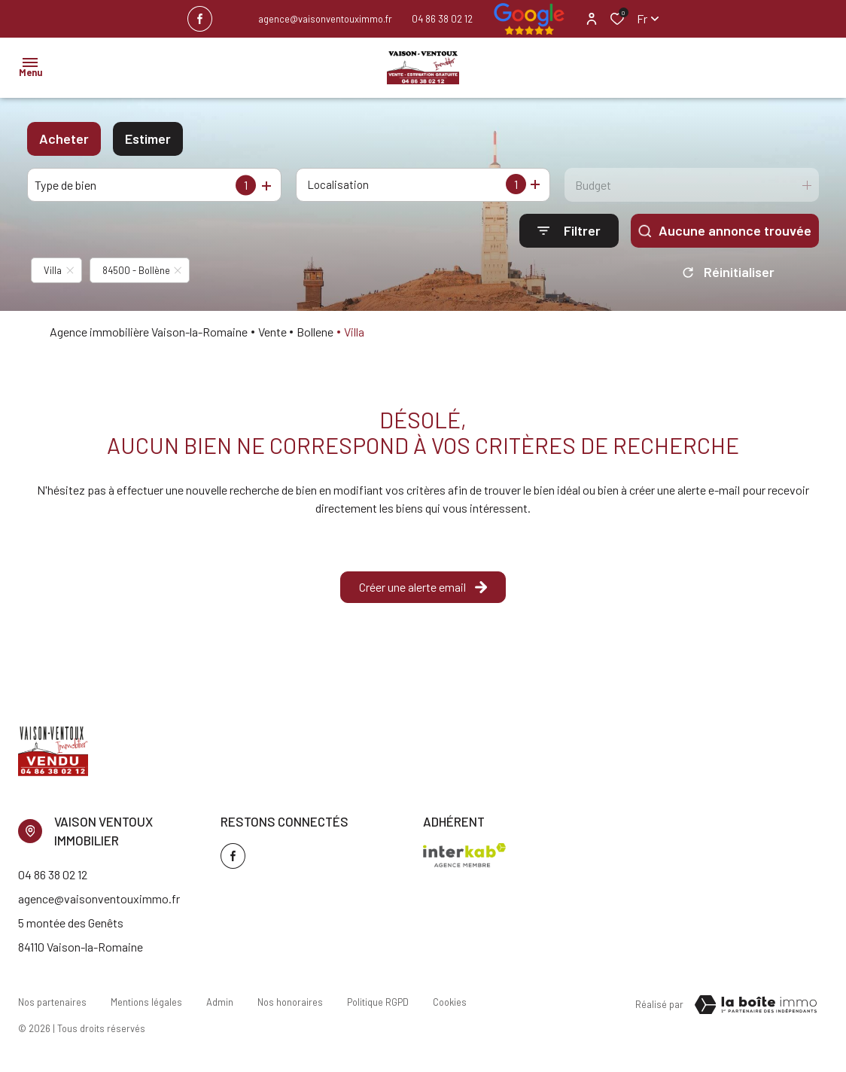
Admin (219, 1002)
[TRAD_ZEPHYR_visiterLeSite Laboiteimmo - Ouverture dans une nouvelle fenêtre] (755, 1005)
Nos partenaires (52, 1002)
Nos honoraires (290, 1002)
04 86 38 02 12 (442, 19)
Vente (272, 331)
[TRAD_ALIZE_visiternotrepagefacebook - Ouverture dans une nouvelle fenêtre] (199, 19)
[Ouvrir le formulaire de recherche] (569, 231)
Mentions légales (146, 1002)
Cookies (450, 1002)
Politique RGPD (378, 1002)
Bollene (315, 331)
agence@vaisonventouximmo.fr (325, 19)
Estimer (148, 138)
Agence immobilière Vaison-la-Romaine (149, 331)
